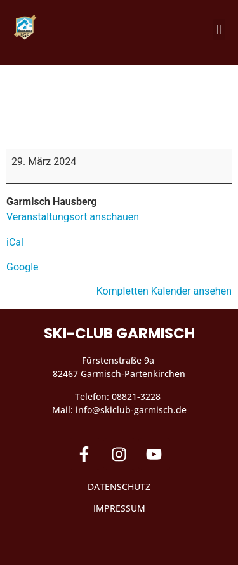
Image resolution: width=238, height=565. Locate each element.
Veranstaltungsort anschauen (72, 217)
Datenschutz (119, 487)
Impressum (119, 508)
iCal (14, 242)
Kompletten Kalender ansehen (164, 291)
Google (22, 267)
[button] (219, 29)
